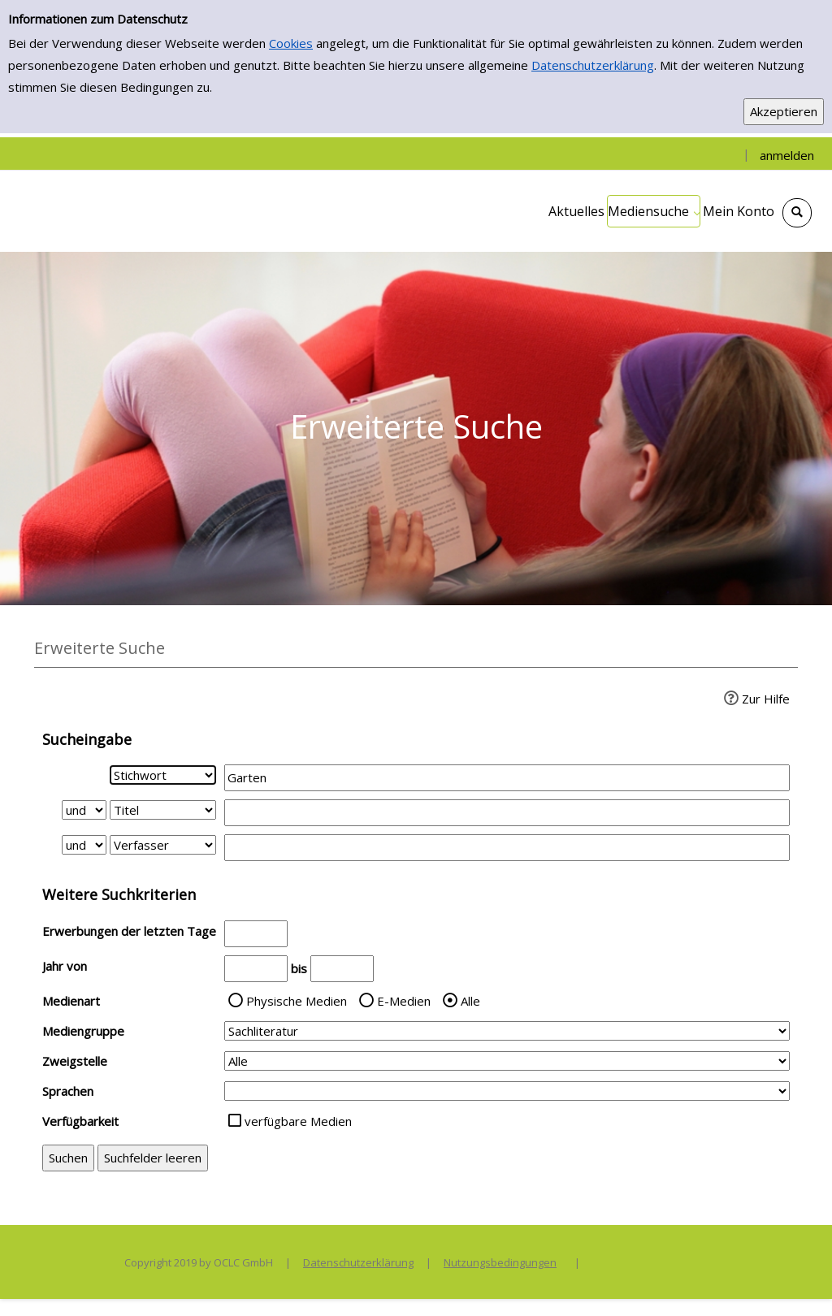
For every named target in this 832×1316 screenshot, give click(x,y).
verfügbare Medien (298, 1121)
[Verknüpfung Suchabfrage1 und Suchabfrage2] (84, 810)
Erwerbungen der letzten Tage (129, 931)
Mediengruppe (83, 1031)
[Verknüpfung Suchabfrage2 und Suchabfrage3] (84, 845)
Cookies (291, 43)
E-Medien (404, 1001)
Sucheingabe (87, 739)
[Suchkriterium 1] (163, 775)
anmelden (787, 155)
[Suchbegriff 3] (507, 847)
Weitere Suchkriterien (119, 894)
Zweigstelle (74, 1061)
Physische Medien (296, 1001)
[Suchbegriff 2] (507, 812)
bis (299, 968)
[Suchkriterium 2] (163, 810)
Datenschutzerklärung (592, 65)
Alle (470, 1001)
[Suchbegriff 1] (507, 777)
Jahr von (64, 966)
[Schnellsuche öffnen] (797, 212)
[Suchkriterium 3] (163, 845)
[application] (653, 211)
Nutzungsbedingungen (500, 1262)
